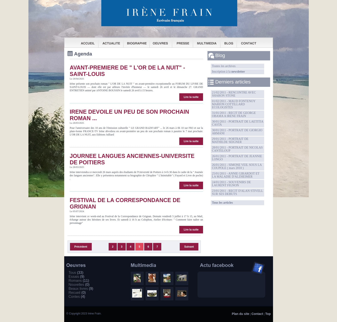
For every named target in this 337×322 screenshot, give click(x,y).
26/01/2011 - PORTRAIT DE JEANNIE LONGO (237, 158)
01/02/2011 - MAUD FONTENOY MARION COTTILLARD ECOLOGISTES (234, 104)
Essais (76, 276)
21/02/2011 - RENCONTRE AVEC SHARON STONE (234, 94)
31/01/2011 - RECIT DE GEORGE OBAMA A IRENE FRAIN (234, 114)
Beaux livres (81, 288)
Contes (77, 296)
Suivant (189, 246)
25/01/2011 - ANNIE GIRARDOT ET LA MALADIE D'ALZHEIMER (235, 175)
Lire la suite (191, 97)
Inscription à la (228, 71)
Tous (76, 272)
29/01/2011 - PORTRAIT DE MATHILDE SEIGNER (230, 140)
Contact (257, 314)
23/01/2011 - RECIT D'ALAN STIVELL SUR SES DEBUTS (237, 192)
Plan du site (240, 314)
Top (268, 314)
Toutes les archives (223, 66)
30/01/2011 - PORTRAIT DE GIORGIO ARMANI (237, 132)
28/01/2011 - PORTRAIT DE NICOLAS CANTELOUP (237, 149)
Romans (79, 280)
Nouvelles (79, 284)
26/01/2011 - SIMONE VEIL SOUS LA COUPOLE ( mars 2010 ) (237, 166)
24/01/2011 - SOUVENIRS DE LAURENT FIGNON (231, 184)
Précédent (80, 246)
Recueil (77, 292)
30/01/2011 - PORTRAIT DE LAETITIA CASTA (237, 123)
